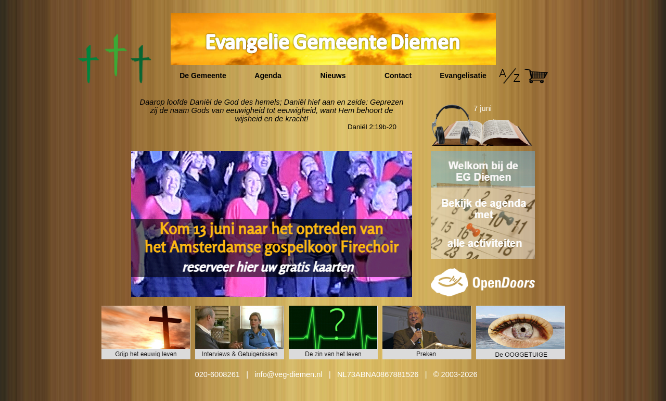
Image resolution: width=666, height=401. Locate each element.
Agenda (267, 75)
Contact (398, 75)
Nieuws (332, 75)
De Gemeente (203, 75)
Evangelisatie (463, 75)
